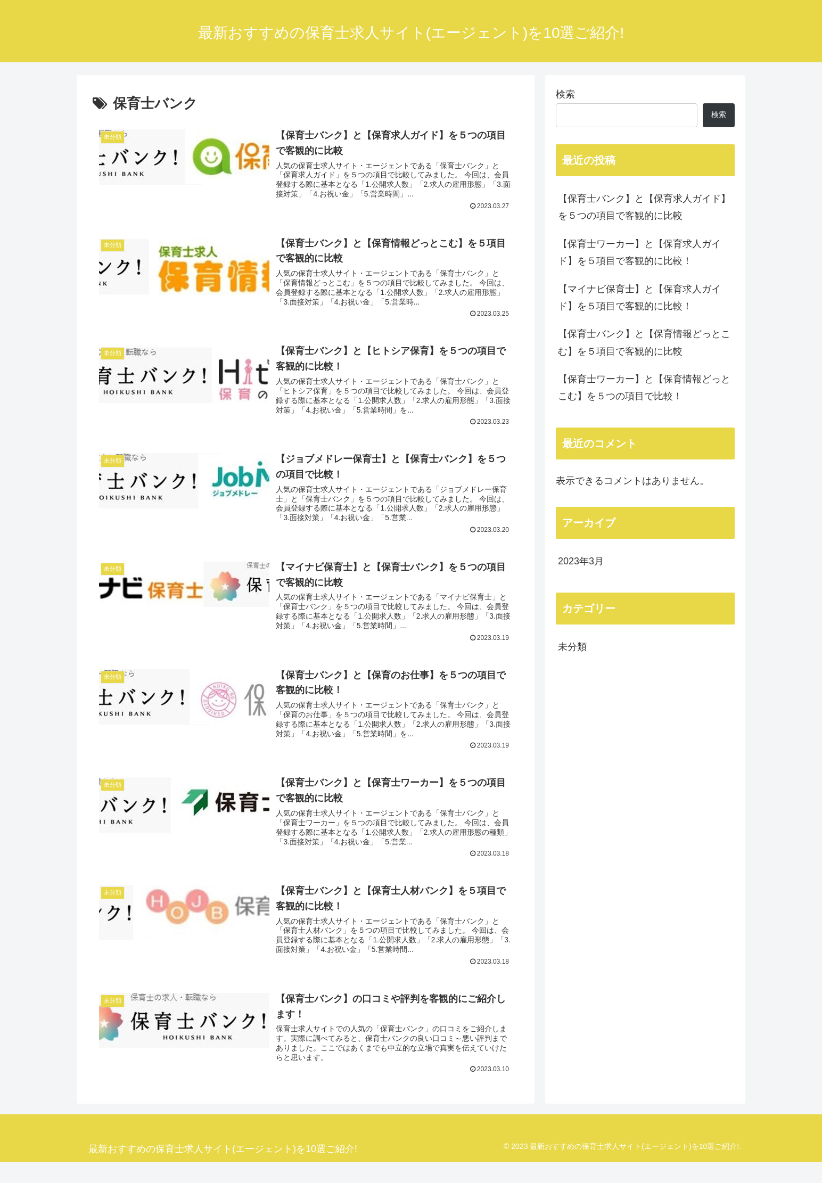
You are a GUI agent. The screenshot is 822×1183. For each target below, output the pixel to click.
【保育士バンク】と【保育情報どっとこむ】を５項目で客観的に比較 (644, 342)
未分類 (572, 647)
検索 (565, 94)
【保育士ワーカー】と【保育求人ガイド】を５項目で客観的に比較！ (639, 252)
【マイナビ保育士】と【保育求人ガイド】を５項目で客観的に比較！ (639, 297)
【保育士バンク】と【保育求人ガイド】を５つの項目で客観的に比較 (644, 207)
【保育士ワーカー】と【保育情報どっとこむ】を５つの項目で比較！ (644, 387)
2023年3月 (581, 561)
